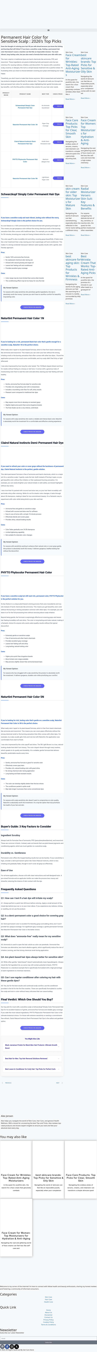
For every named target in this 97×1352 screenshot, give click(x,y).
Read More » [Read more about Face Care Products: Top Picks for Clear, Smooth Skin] (70, 163)
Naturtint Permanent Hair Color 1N (25, 124)
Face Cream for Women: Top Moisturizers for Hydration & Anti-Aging (88, 131)
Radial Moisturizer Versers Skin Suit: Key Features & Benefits (88, 198)
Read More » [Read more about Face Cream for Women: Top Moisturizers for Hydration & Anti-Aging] (85, 167)
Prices (59, 106)
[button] (48, 30)
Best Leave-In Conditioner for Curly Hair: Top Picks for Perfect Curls (30, 1067)
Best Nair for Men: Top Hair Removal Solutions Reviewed (26, 1057)
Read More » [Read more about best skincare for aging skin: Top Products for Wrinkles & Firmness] (70, 303)
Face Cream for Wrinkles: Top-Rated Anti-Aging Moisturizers (73, 65)
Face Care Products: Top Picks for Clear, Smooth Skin (72, 128)
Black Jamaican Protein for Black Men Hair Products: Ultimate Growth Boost (31, 1044)
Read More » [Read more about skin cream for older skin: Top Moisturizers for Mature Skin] (70, 235)
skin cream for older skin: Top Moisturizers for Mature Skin (73, 198)
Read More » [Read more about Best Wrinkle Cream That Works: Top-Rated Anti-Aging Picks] (85, 294)
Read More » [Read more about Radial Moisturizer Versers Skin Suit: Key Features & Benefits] (85, 235)
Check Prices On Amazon (32, 307)
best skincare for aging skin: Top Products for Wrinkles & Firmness (73, 267)
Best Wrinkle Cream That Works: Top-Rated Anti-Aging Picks (88, 264)
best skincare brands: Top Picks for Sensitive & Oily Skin (88, 63)
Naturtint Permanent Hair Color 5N (25, 178)
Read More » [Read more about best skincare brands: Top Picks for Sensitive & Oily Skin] (85, 98)
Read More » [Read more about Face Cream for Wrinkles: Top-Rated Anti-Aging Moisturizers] (70, 99)
